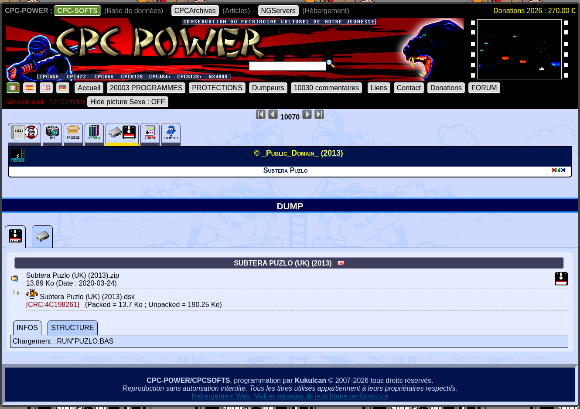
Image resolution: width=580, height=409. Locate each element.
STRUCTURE (72, 327)
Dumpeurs (268, 88)
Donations (446, 88)
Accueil (89, 88)
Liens (379, 88)
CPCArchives (195, 10)
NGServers (278, 10)
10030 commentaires (326, 88)
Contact (409, 88)
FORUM (484, 88)
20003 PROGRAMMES (146, 88)
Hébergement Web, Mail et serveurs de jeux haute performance (290, 396)
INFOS (27, 327)
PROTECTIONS (217, 88)
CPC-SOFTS (77, 10)
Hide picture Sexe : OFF (127, 102)
